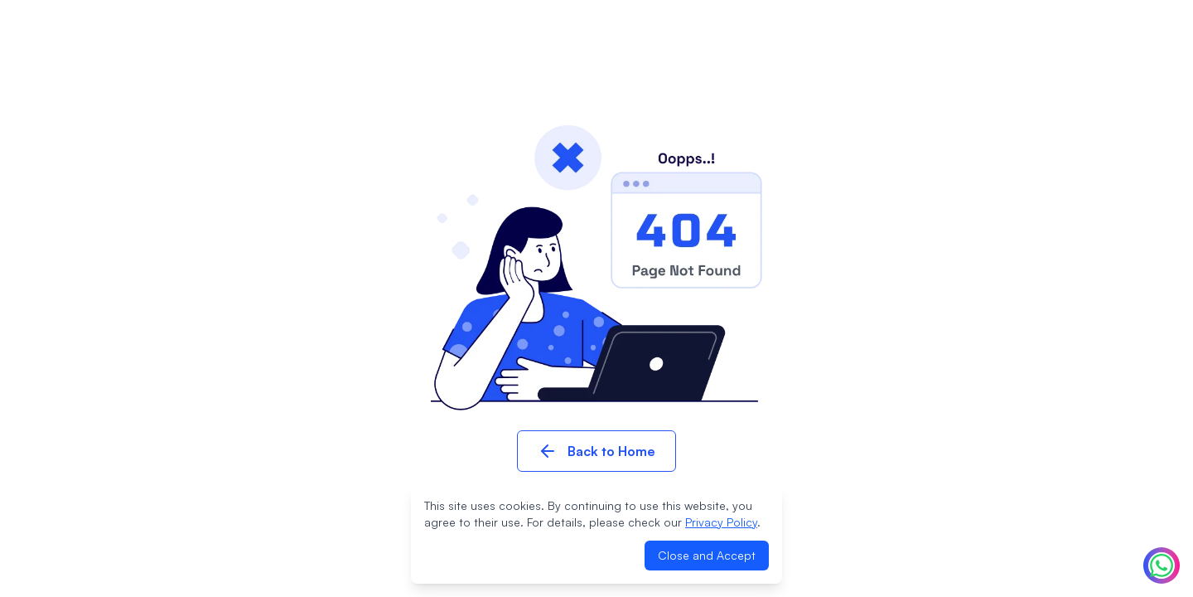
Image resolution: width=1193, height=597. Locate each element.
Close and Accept (707, 555)
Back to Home (596, 451)
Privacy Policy (721, 522)
